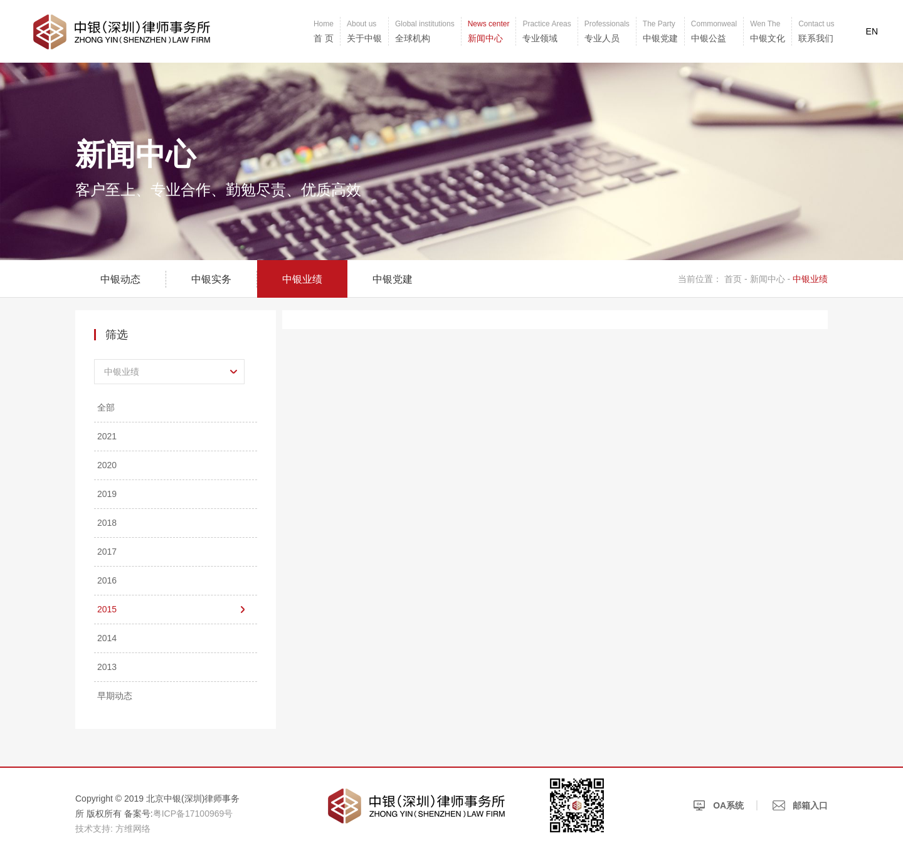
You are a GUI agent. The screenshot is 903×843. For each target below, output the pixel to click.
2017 (107, 552)
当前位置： (700, 279)
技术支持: (94, 829)
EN (872, 31)
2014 (107, 638)
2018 (107, 523)
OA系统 (718, 805)
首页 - (736, 279)
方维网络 (132, 829)
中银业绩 (302, 279)
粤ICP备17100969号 (193, 814)
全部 (106, 407)
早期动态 (114, 696)
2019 (107, 494)
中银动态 (120, 279)
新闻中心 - (770, 279)
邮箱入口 (800, 805)
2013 (107, 667)
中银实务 (211, 279)
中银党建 (392, 279)
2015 (107, 609)
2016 (107, 580)
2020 (107, 465)
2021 (107, 436)
